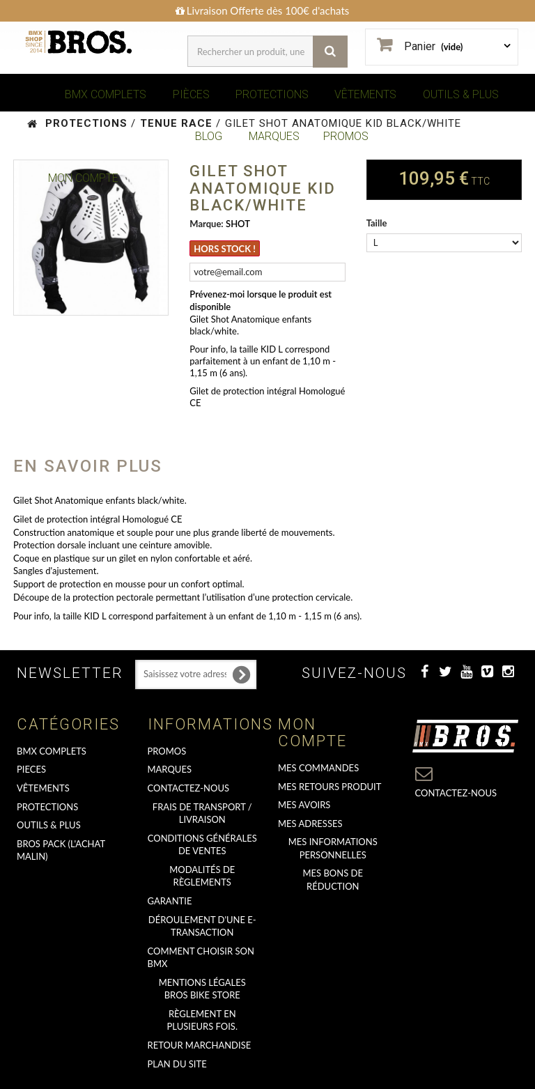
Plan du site (177, 1063)
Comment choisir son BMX (201, 957)
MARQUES (274, 136)
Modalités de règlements (202, 876)
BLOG (208, 136)
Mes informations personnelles (333, 848)
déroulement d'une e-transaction (202, 926)
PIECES (31, 769)
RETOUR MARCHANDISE (199, 1045)
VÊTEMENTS (365, 94)
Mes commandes (318, 767)
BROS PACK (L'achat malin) (61, 850)
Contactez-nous (189, 788)
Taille (377, 223)
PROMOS (346, 136)
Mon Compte (83, 178)
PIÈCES (191, 94)
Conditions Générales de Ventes (202, 845)
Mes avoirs (304, 804)
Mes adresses (310, 823)
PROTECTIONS (272, 94)
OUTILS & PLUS (461, 94)
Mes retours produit (329, 786)
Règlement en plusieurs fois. (202, 1020)
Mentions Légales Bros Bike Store (202, 989)
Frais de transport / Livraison (202, 813)
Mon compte (312, 733)
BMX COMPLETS (105, 94)
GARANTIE (170, 900)
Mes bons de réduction (333, 879)
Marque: (206, 223)
